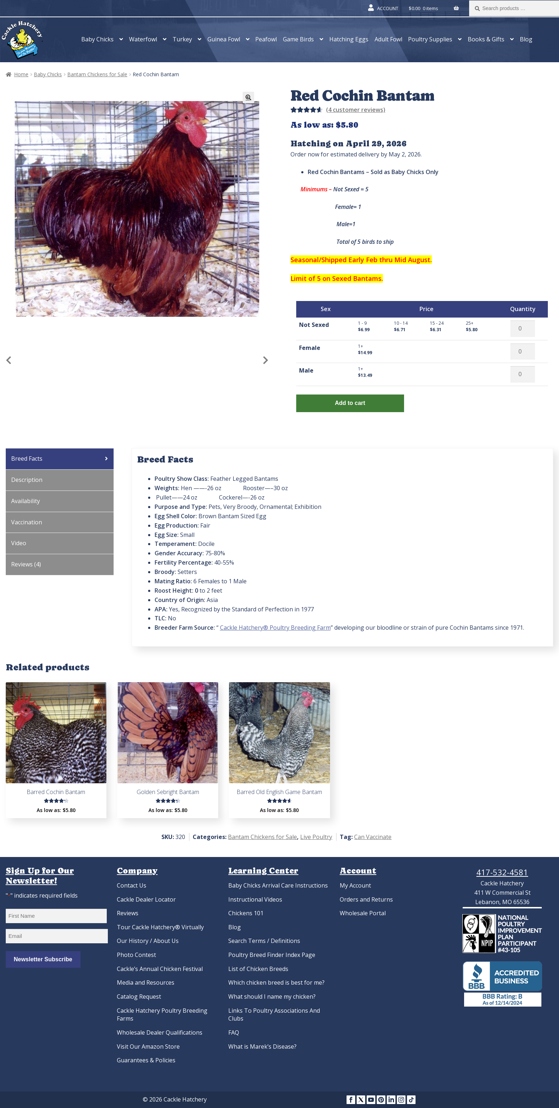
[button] (248, 97)
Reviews (127, 913)
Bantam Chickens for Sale (97, 74)
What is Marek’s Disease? (262, 1046)
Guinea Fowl (223, 39)
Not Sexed (314, 325)
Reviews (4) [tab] (26, 564)
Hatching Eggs (348, 39)
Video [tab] (18, 543)
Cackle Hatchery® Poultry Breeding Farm (275, 627)
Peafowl (266, 39)
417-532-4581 (502, 872)
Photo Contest (136, 955)
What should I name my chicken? (272, 996)
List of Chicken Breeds (258, 969)
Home (21, 74)
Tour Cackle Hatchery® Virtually (160, 927)
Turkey (182, 39)
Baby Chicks (97, 39)
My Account (355, 885)
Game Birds (298, 39)
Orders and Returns (366, 899)
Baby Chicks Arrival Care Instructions (278, 885)
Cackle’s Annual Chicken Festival (160, 969)
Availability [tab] (25, 501)
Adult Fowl (388, 39)
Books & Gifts (486, 39)
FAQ (233, 1032)
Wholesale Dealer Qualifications (159, 1032)
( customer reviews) (355, 110)
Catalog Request (139, 996)
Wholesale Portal (363, 913)
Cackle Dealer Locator (146, 899)
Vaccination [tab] (26, 522)
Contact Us (131, 885)
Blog (526, 39)
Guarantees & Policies (146, 1060)
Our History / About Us (148, 941)
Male (306, 370)
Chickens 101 (246, 913)
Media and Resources (145, 982)
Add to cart (350, 403)
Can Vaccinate (372, 837)
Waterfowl (143, 39)
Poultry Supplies (430, 39)
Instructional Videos (255, 899)
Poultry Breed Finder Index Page (271, 955)
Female (309, 348)
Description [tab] (26, 480)
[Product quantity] (522, 328)
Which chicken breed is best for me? (276, 982)
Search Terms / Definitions (264, 941)
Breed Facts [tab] (26, 458)
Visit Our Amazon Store (148, 1046)
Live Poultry (316, 837)
